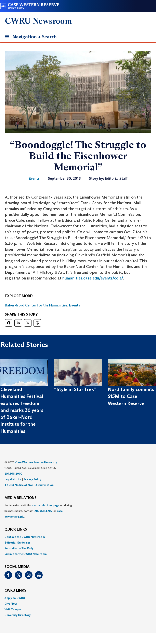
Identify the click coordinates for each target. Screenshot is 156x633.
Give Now (10, 603)
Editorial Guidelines (17, 542)
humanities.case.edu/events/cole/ (92, 278)
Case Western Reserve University (36, 462)
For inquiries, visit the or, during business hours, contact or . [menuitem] (38, 510)
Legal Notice (12, 479)
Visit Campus (12, 609)
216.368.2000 (13, 473)
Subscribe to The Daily (19, 548)
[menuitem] (78, 537)
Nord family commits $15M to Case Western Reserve (131, 396)
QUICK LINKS (15, 530)
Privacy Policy (32, 479)
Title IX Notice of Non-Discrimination (29, 485)
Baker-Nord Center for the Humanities (36, 305)
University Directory (17, 615)
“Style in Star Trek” (75, 389)
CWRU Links (15, 591)
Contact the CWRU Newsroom (24, 537)
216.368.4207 (43, 511)
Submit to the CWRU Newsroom (25, 554)
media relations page (45, 505)
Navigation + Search (29, 37)
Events (74, 305)
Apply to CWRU (14, 598)
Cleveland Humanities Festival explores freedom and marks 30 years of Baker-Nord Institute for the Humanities (21, 410)
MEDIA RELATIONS (20, 498)
